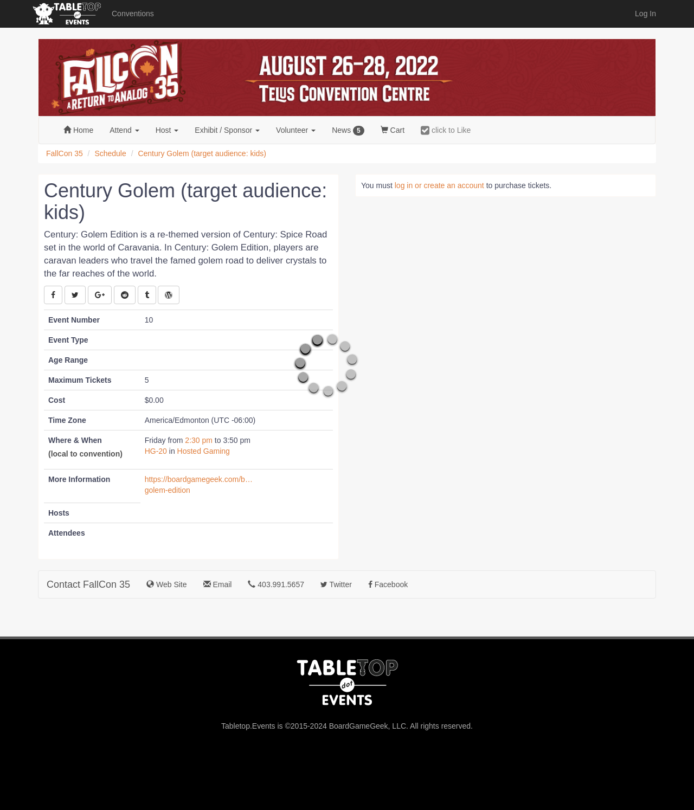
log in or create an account (439, 185)
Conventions (133, 13)
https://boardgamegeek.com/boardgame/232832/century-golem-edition (199, 484)
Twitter (336, 584)
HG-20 (156, 451)
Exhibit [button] (227, 130)
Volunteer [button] (296, 130)
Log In (645, 13)
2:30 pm (199, 440)
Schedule (110, 153)
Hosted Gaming (203, 451)
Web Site (166, 584)
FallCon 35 (64, 153)
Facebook (388, 584)
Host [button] (167, 130)
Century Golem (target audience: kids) (202, 153)
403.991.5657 (276, 584)
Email (217, 584)
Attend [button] (124, 130)
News (348, 131)
